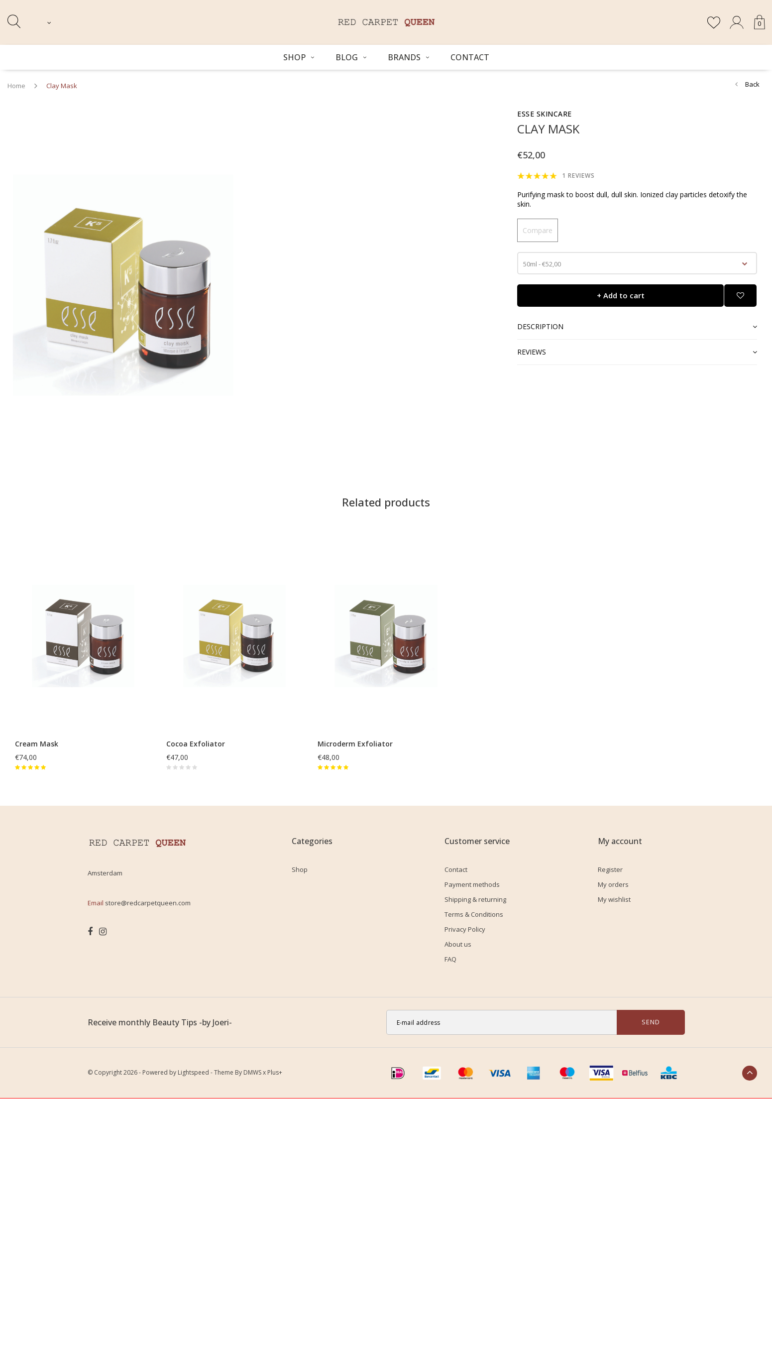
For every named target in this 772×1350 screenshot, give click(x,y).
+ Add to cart (621, 295)
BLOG (350, 57)
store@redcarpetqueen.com (148, 902)
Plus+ (274, 1072)
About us (457, 944)
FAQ (450, 959)
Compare (537, 230)
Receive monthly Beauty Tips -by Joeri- (160, 1022)
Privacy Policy (464, 929)
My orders (613, 884)
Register (610, 869)
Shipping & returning (475, 899)
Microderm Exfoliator (355, 743)
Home (16, 85)
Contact (469, 57)
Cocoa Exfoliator (195, 743)
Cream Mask (36, 743)
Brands (408, 57)
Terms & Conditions (473, 914)
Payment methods (472, 884)
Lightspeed (193, 1072)
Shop (298, 57)
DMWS (252, 1072)
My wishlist (614, 899)
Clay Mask (61, 85)
